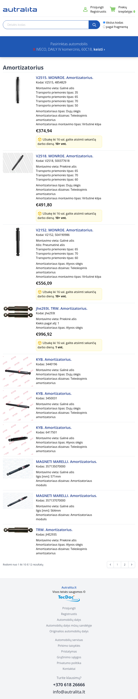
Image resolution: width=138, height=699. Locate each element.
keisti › (99, 49)
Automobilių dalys (69, 620)
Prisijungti (97, 7)
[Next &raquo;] (131, 564)
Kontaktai (69, 669)
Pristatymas (69, 651)
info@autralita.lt (69, 692)
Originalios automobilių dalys (69, 631)
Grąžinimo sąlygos (69, 657)
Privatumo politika (69, 663)
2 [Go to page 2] (124, 564)
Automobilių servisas (69, 640)
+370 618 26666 (69, 684)
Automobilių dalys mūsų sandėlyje (69, 625)
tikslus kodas (114, 23)
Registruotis (98, 12)
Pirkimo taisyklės (69, 646)
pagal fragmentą (117, 27)
